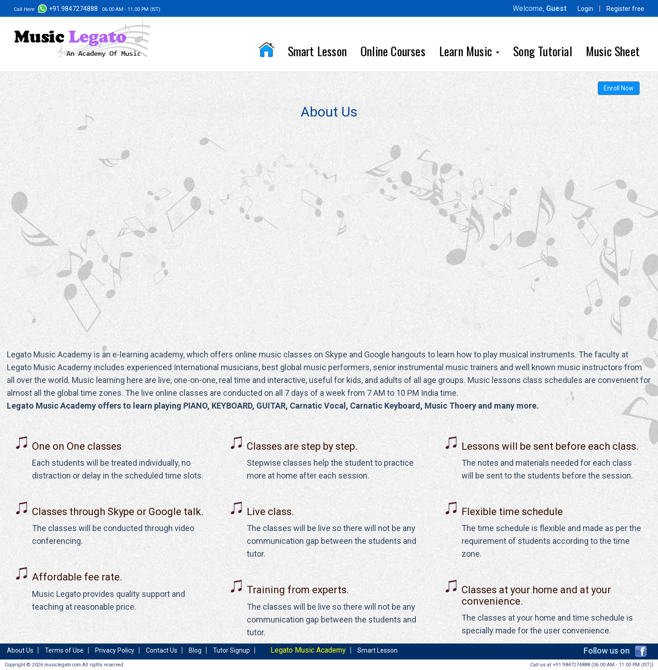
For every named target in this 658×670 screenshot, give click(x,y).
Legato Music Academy (308, 650)
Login (585, 8)
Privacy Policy (114, 650)
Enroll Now (619, 88)
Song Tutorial (542, 51)
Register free (625, 8)
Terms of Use (64, 650)
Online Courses (393, 51)
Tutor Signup (231, 650)
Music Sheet (613, 51)
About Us (20, 650)
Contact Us (161, 650)
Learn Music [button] (469, 51)
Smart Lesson (317, 51)
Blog (195, 650)
